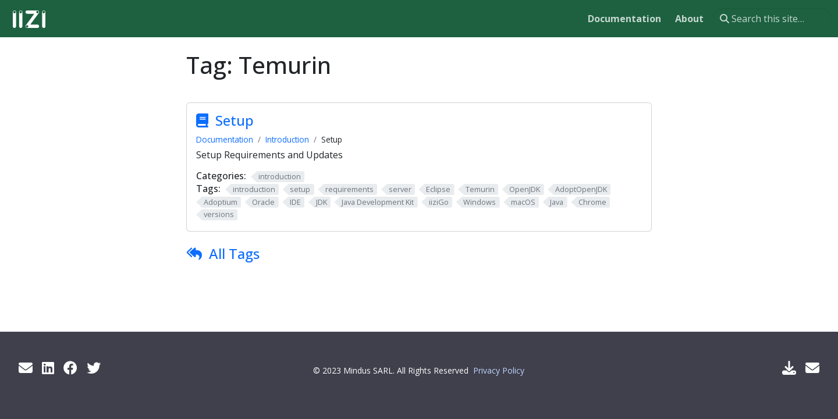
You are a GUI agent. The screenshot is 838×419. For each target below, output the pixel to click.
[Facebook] (70, 367)
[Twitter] (94, 367)
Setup (234, 120)
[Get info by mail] (26, 367)
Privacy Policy (498, 370)
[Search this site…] (772, 18)
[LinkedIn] (48, 367)
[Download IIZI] (789, 367)
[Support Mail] (812, 367)
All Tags (234, 253)
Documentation (224, 139)
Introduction (287, 139)
